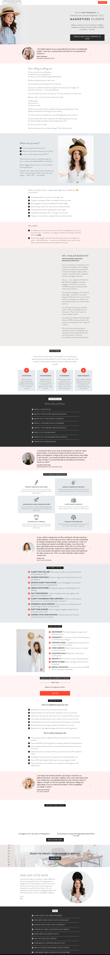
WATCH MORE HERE (55, 840)
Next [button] (90, 54)
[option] (55, 53)
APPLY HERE (55, 858)
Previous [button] (19, 54)
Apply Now (102, 2)
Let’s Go (55, 693)
